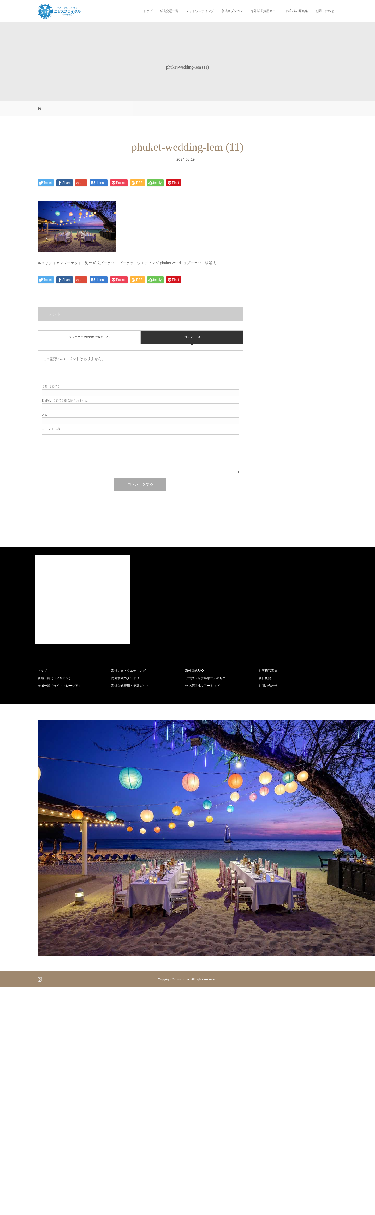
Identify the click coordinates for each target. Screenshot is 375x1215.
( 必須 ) (50, 386)
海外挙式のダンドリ (125, 678)
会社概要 (265, 678)
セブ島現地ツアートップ (202, 686)
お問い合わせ (324, 11)
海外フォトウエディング (128, 670)
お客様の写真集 (297, 11)
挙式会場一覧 (169, 11)
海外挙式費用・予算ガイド (130, 686)
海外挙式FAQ (194, 670)
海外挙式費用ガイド (265, 11)
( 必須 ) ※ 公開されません (65, 400)
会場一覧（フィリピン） (55, 678)
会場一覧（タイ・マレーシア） (59, 686)
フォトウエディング (200, 11)
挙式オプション (232, 11)
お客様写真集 (268, 670)
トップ (147, 11)
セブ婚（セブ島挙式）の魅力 (205, 678)
